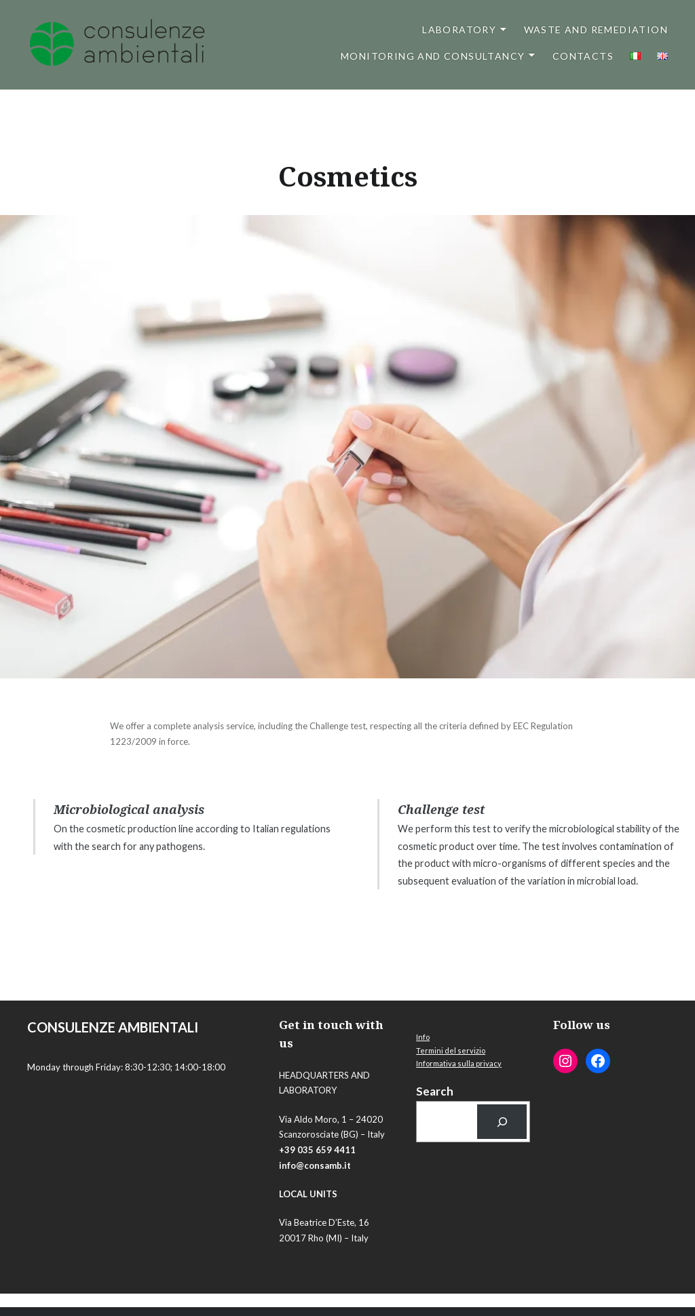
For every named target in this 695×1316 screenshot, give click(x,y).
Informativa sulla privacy (459, 1063)
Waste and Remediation (596, 29)
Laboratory (459, 29)
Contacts (583, 56)
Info (423, 1036)
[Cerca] (502, 1121)
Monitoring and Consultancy (433, 56)
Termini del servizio (450, 1050)
